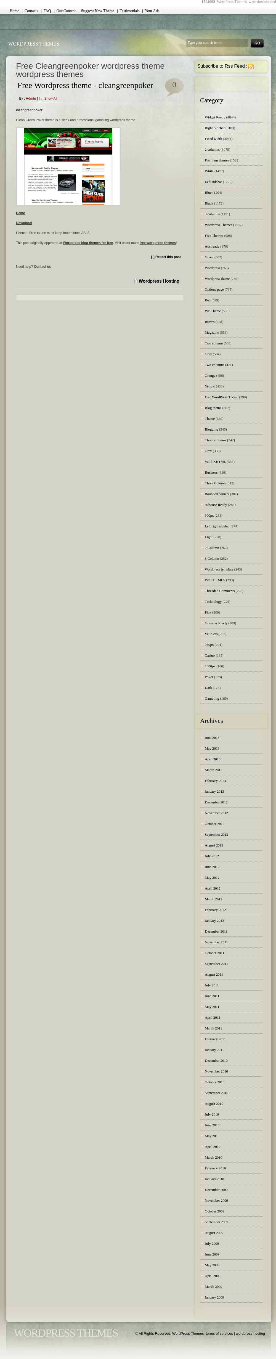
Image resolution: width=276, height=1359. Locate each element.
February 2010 (215, 1168)
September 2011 (216, 964)
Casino (210, 655)
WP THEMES (215, 580)
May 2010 (212, 1136)
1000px (210, 666)
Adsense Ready (216, 505)
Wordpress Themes (218, 225)
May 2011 (212, 1007)
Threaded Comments (220, 591)
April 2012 (213, 888)
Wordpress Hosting (159, 281)
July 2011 (212, 985)
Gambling (212, 698)
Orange (210, 375)
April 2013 (213, 759)
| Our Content (65, 11)
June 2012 (212, 867)
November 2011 (216, 942)
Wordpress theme (217, 279)
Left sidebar (213, 182)
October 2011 (214, 953)
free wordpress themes (158, 243)
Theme (210, 418)
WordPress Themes (33, 44)
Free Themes (214, 235)
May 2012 (212, 877)
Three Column (215, 483)
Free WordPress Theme (221, 397)
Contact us (42, 267)
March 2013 (213, 770)
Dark (208, 688)
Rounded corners (217, 494)
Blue (208, 192)
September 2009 (216, 1222)
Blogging (211, 429)
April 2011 (212, 1017)
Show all (50, 98)
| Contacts (30, 11)
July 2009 (212, 1243)
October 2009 (214, 1211)
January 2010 (214, 1179)
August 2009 (214, 1233)
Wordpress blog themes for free (88, 243)
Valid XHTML (215, 462)
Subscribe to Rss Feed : (222, 66)
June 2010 (212, 1125)
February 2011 (215, 1039)
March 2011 (213, 1028)
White (209, 171)
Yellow (210, 386)
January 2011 (214, 1050)
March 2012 (213, 899)
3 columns (212, 214)
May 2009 (212, 1265)
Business (211, 472)
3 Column (212, 558)
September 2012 (216, 834)
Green (209, 257)
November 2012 (216, 813)
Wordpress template (219, 569)
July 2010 (212, 1114)
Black (209, 203)
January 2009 (214, 1297)
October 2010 (214, 1082)
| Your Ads (150, 11)
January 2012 (214, 921)
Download (24, 223)
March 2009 (213, 1286)
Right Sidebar (215, 128)
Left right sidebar (217, 526)
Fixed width (213, 139)
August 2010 (214, 1103)
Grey (208, 451)
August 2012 (214, 845)
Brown (209, 322)
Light (209, 537)
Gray (208, 354)
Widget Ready (215, 117)
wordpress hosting (250, 1333)
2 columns (212, 149)
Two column (214, 343)
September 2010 (216, 1093)
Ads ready (212, 246)
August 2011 (214, 974)
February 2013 (215, 781)
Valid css (211, 634)
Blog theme (213, 408)
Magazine (212, 332)
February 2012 (215, 910)
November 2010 (216, 1071)
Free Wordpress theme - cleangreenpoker (85, 85)
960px (209, 645)
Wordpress (212, 268)
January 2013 (214, 791)
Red (208, 300)
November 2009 (216, 1200)
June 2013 (212, 738)
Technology (213, 601)
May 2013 (212, 748)
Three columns (215, 440)
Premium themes (217, 160)
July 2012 (212, 856)
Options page (214, 289)
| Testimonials (128, 11)
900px (209, 515)
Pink (208, 612)
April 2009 (213, 1276)
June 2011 (212, 996)
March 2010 (213, 1157)
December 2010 (216, 1060)
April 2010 (213, 1147)
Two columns (214, 365)
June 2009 (212, 1254)
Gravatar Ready (216, 623)
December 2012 (216, 802)
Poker (209, 677)
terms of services (219, 1333)
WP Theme (213, 311)
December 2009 (216, 1190)
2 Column (212, 548)
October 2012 (214, 824)
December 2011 (216, 931)
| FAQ (46, 11)
